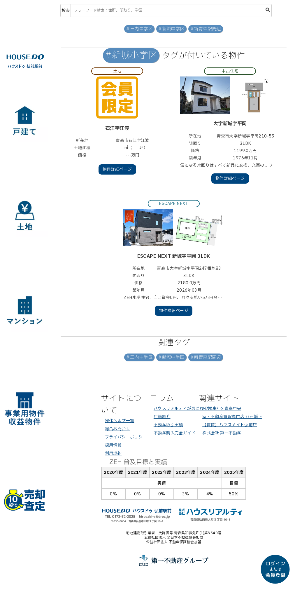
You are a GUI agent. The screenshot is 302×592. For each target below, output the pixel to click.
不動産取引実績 (168, 425)
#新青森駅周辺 (205, 29)
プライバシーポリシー (126, 437)
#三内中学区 (139, 29)
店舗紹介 (162, 417)
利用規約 (113, 453)
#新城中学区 (171, 29)
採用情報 (113, 445)
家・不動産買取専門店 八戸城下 (232, 417)
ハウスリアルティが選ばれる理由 (185, 408)
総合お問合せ (117, 429)
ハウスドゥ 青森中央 (221, 408)
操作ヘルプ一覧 (119, 421)
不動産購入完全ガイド (175, 433)
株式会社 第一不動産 (221, 433)
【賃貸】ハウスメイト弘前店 (229, 425)
